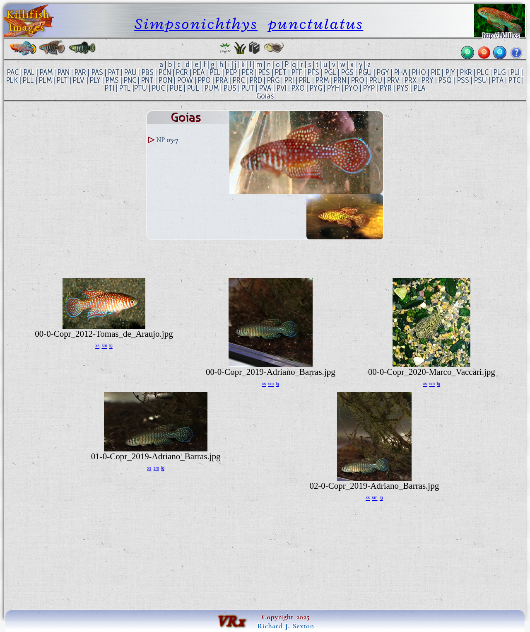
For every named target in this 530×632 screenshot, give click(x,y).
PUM (212, 88)
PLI (515, 72)
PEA (199, 72)
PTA (498, 80)
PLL (28, 80)
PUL (193, 88)
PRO (357, 80)
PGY (383, 72)
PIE (435, 72)
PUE (176, 88)
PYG (316, 88)
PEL (215, 72)
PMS (112, 80)
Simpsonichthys (196, 24)
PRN (340, 80)
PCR (182, 72)
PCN (165, 72)
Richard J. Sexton (285, 625)
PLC (483, 72)
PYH (333, 88)
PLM (45, 80)
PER (247, 72)
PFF (297, 72)
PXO (298, 88)
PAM (46, 72)
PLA (419, 88)
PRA (222, 80)
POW (185, 80)
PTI (109, 88)
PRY (428, 80)
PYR (386, 88)
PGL (330, 72)
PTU (140, 88)
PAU (130, 72)
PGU (365, 72)
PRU (375, 80)
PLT (62, 80)
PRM (322, 80)
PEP (231, 72)
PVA (265, 88)
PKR (466, 72)
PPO (204, 80)
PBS (148, 72)
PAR (80, 72)
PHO (419, 72)
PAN (64, 72)
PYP (369, 88)
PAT (113, 72)
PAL (29, 72)
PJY (450, 72)
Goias (264, 96)
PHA (400, 72)
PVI (282, 88)
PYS (403, 88)
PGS (347, 72)
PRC (239, 80)
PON (165, 80)
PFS (313, 72)
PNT (147, 80)
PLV (78, 80)
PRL (305, 80)
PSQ (445, 80)
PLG (500, 72)
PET (281, 72)
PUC (158, 88)
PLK (12, 80)
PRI (289, 80)
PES (264, 72)
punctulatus (315, 24)
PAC (13, 72)
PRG (273, 80)
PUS (230, 88)
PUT (247, 88)
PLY (95, 80)
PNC (130, 80)
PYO (351, 88)
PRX (411, 80)
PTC (514, 80)
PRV (393, 80)
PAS (97, 72)
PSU (480, 80)
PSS (463, 80)
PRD (256, 80)
